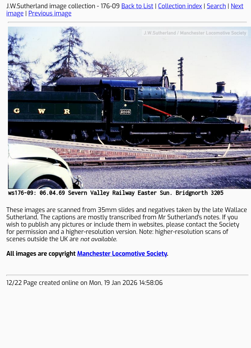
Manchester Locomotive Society (122, 254)
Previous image (50, 13)
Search (216, 6)
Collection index (180, 6)
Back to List (138, 6)
